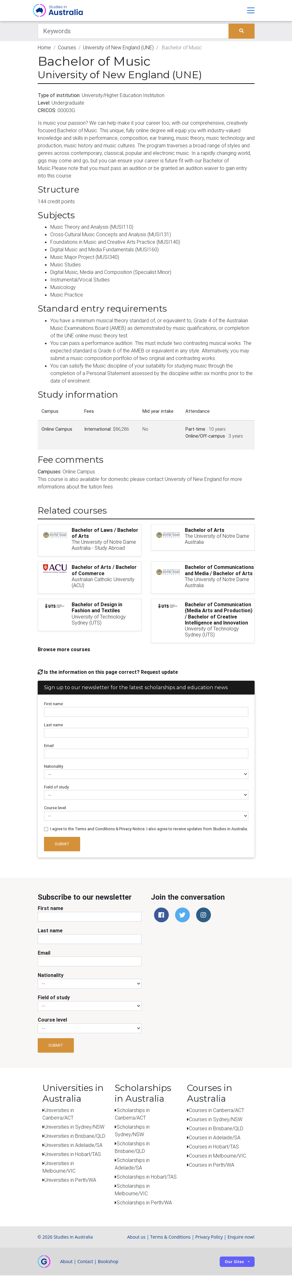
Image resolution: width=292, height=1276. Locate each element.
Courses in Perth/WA (211, 1165)
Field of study (56, 787)
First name (53, 704)
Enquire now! (241, 1238)
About (66, 1262)
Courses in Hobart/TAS (214, 1147)
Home (44, 48)
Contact (85, 1262)
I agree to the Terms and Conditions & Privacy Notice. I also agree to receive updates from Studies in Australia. (149, 829)
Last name (53, 725)
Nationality (53, 766)
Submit (62, 844)
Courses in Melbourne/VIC (217, 1156)
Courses (67, 48)
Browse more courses (64, 650)
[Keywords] (133, 31)
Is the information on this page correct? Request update (108, 672)
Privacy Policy (209, 1238)
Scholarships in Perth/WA (144, 1203)
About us (136, 1238)
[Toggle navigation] (250, 11)
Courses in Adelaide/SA (214, 1138)
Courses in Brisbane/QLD (216, 1129)
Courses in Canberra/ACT (216, 1111)
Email (49, 746)
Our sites (234, 1262)
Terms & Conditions (170, 1238)
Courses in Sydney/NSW (215, 1120)
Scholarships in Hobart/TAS (147, 1177)
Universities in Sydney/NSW (74, 1127)
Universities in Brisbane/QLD (74, 1136)
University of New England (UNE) (118, 48)
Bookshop (108, 1262)
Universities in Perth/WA (70, 1180)
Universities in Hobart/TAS (72, 1155)
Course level (55, 808)
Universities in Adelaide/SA (73, 1145)
